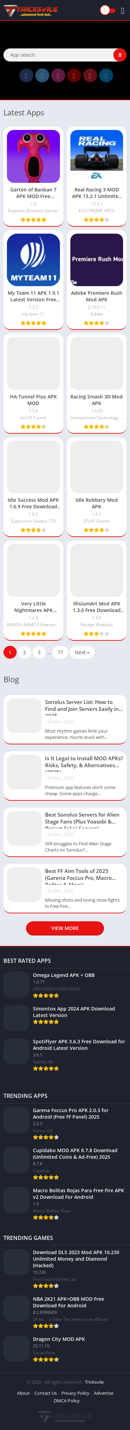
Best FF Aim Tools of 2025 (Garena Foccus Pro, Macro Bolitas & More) (78, 876)
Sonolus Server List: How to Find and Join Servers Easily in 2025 (82, 707)
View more (65, 928)
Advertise (103, 1393)
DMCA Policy (67, 1401)
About (23, 1393)
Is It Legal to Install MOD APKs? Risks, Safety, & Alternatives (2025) (84, 763)
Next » (82, 652)
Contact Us (45, 1393)
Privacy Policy (75, 1393)
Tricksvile (94, 1382)
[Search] (65, 55)
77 (60, 652)
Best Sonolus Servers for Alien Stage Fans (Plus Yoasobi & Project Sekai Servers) (82, 819)
